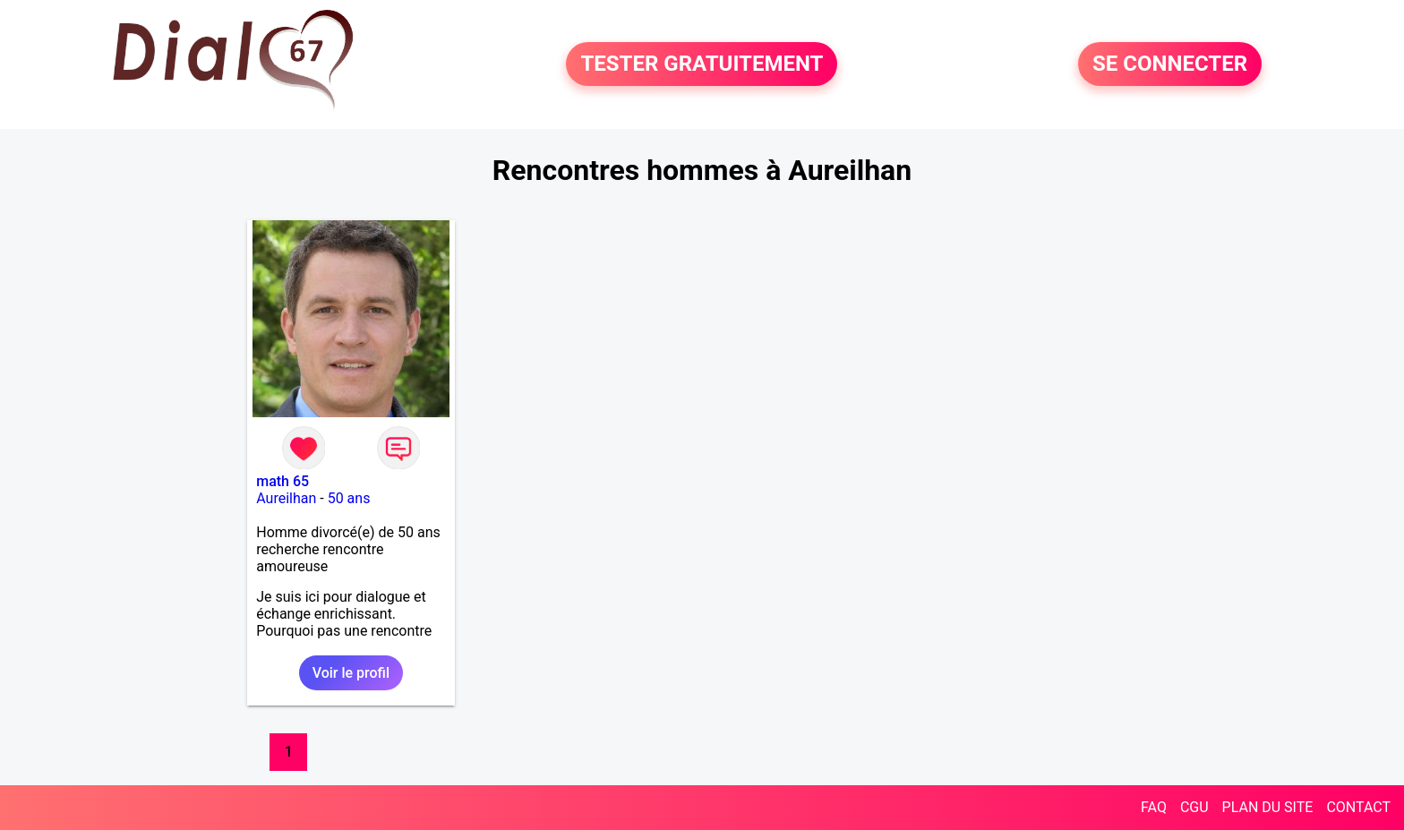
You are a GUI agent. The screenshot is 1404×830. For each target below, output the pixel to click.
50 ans (349, 498)
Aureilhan (286, 498)
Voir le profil (351, 672)
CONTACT (1358, 807)
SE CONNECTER (1169, 64)
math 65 (282, 481)
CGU (1194, 807)
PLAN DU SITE (1268, 807)
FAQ (1154, 807)
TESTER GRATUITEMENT (701, 64)
